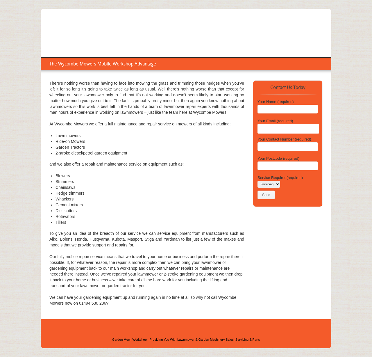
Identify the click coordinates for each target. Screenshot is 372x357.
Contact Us (311, 39)
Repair (268, 39)
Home (227, 39)
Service (247, 39)
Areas (287, 39)
